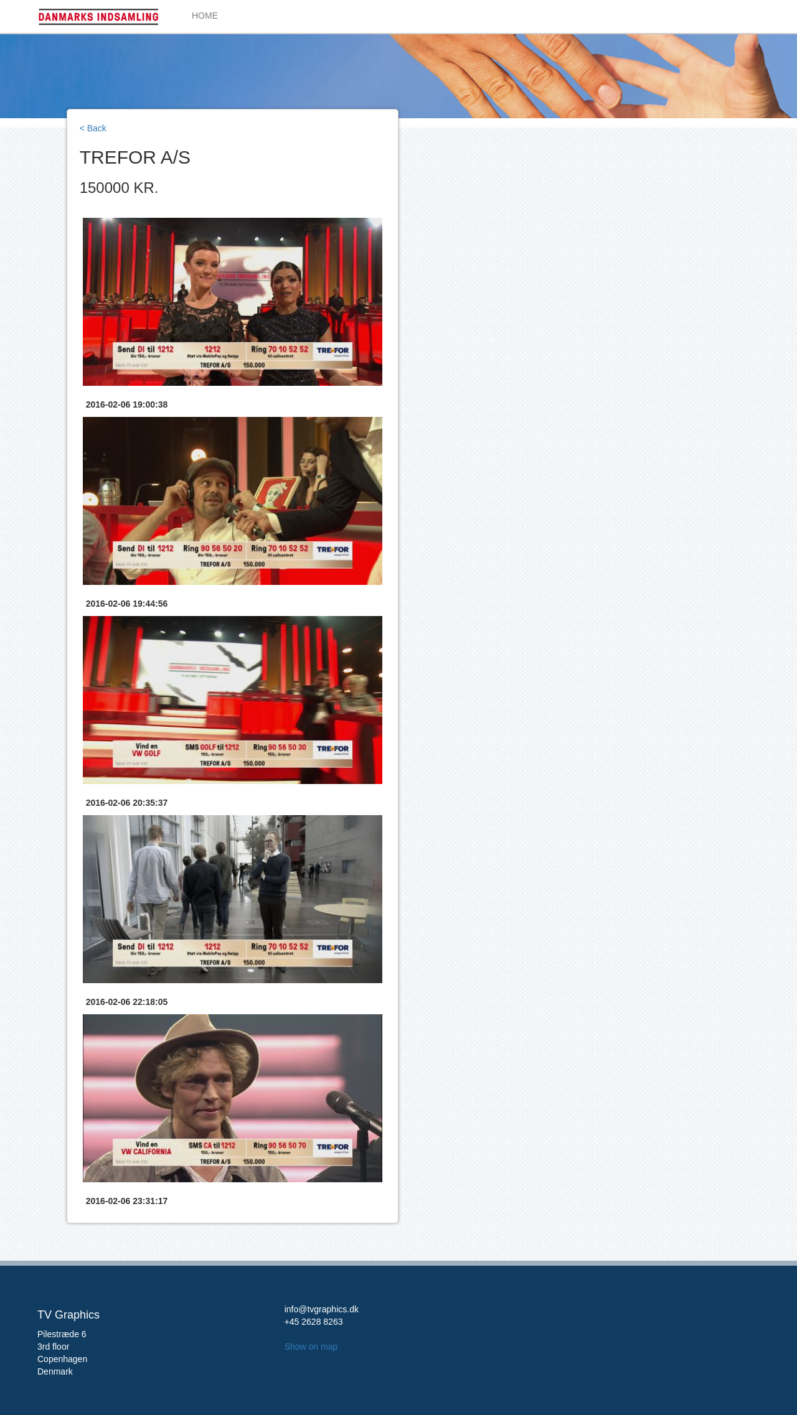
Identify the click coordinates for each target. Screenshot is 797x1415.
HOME (205, 16)
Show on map (311, 1347)
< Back (93, 128)
